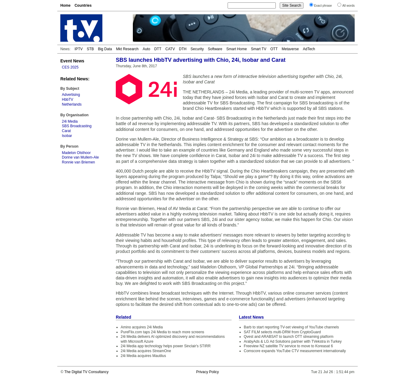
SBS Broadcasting (76, 126)
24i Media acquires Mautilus (143, 356)
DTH (182, 49)
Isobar (67, 136)
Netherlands (72, 104)
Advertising (71, 95)
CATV (170, 49)
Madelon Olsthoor (76, 153)
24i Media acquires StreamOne (146, 351)
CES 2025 (70, 67)
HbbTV (67, 99)
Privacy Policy (207, 372)
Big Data (105, 49)
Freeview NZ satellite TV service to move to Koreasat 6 (288, 346)
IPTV (79, 49)
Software (215, 49)
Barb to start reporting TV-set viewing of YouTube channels (291, 327)
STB (90, 49)
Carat (66, 131)
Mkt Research (127, 49)
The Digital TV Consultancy (86, 372)
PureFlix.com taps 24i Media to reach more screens (162, 332)
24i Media (70, 121)
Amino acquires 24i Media (142, 327)
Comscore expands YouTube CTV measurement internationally (295, 351)
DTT (157, 49)
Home (65, 5)
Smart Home (236, 49)
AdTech (309, 49)
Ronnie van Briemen (78, 162)
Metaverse (290, 49)
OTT (274, 49)
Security (197, 49)
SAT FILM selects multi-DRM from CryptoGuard (282, 332)
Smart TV (258, 49)
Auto (146, 49)
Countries (83, 5)
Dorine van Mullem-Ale (80, 157)
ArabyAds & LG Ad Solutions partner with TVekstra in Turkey (293, 341)
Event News (72, 60)
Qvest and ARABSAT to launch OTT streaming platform (288, 336)
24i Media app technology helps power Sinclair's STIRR (166, 346)
